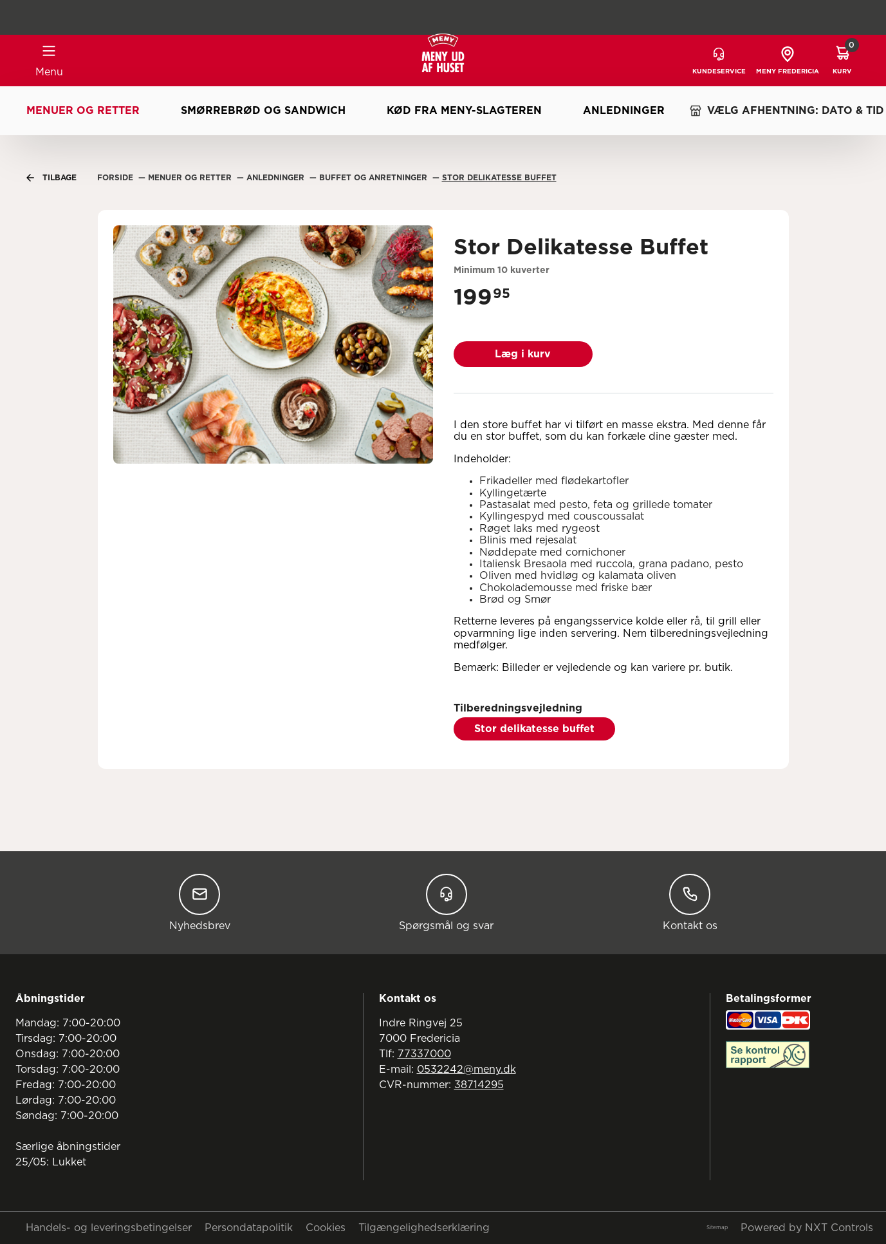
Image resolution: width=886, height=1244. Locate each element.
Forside (116, 178)
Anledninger (624, 111)
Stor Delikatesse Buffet (499, 178)
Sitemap (717, 1227)
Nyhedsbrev (199, 902)
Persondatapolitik (249, 1228)
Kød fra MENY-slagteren (464, 111)
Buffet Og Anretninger (374, 178)
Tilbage (51, 178)
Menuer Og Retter (191, 178)
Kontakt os (690, 902)
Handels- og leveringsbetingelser (109, 1228)
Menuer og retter (83, 111)
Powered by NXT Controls (807, 1228)
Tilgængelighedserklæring (424, 1228)
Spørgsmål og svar (446, 902)
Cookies (326, 1228)
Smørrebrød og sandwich (263, 111)
